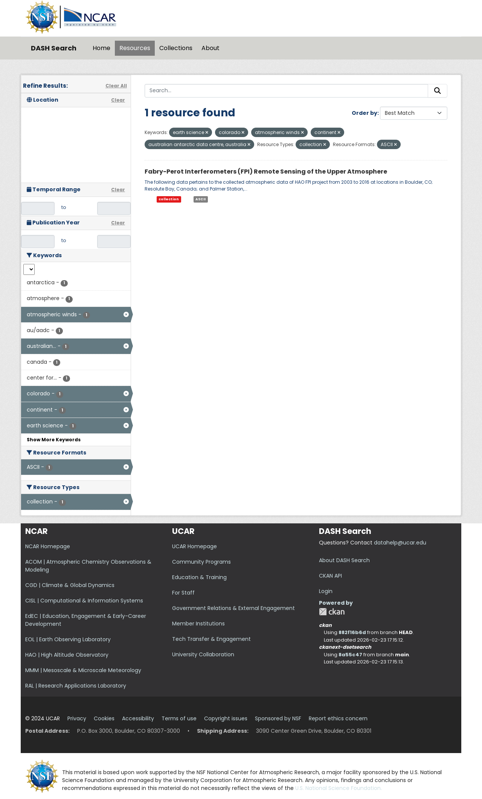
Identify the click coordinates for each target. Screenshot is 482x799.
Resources (134, 48)
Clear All (116, 85)
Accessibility (138, 718)
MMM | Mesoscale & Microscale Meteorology (83, 670)
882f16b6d (352, 632)
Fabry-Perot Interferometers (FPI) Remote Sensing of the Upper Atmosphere (266, 171)
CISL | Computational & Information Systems (84, 600)
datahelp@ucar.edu (400, 542)
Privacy (76, 718)
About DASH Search (344, 560)
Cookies (104, 718)
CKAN (332, 612)
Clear (118, 100)
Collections (175, 48)
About (210, 48)
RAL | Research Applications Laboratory (75, 685)
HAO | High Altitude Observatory (66, 655)
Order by (364, 113)
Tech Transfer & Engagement (211, 639)
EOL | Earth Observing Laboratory (68, 639)
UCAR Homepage (194, 546)
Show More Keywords (54, 439)
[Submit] (437, 91)
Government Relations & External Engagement (233, 608)
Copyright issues (225, 718)
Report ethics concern (338, 718)
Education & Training (199, 577)
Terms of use (179, 718)
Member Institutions (198, 623)
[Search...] (286, 91)
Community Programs (201, 562)
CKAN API (330, 575)
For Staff (183, 592)
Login (326, 591)
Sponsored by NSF (278, 718)
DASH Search (53, 48)
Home (101, 48)
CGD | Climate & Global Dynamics (69, 585)
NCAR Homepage (47, 546)
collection (169, 199)
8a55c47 (350, 654)
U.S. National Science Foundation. (338, 788)
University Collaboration (203, 654)
